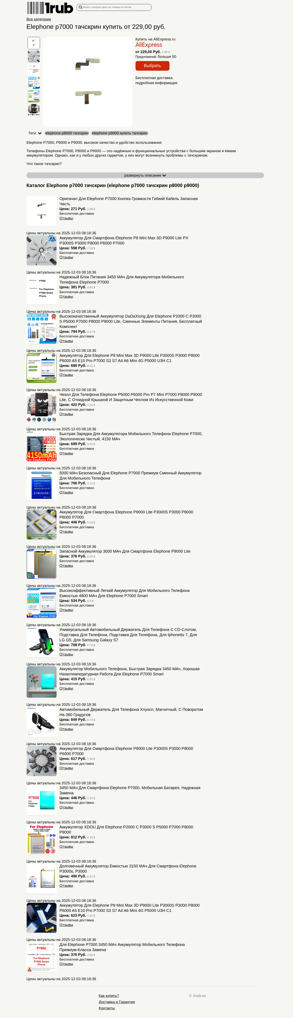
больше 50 (167, 56)
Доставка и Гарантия (117, 1002)
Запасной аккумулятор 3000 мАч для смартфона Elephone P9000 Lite (125, 551)
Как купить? (109, 996)
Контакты (107, 1008)
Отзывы (66, 218)
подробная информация (156, 83)
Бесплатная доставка (154, 78)
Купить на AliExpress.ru (155, 39)
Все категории (39, 19)
